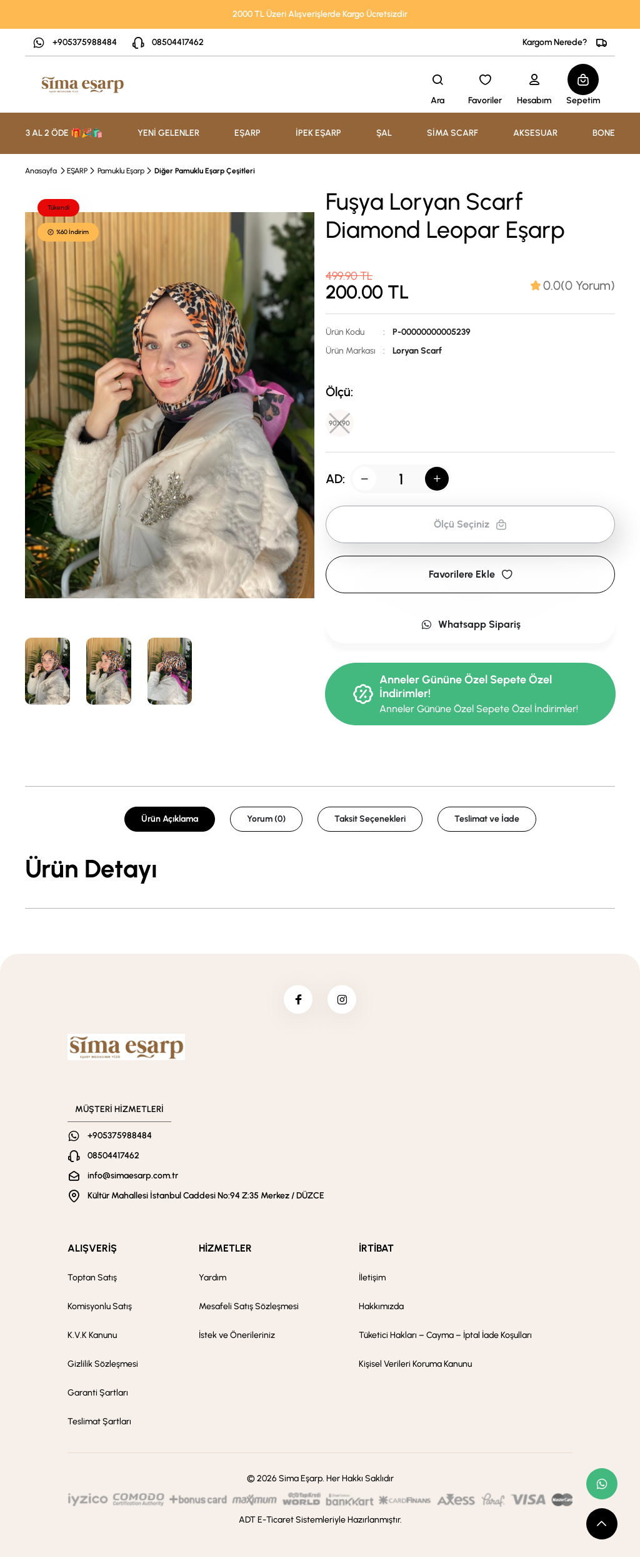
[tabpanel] (320, 871)
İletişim (372, 1282)
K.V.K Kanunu (92, 1340)
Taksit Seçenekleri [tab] (370, 821)
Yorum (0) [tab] (266, 821)
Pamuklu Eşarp (121, 170)
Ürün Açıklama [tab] (169, 821)
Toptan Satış (92, 1282)
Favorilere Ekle (470, 577)
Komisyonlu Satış (100, 1311)
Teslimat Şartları (99, 1426)
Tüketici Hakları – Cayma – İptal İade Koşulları (445, 1340)
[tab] (573, 285)
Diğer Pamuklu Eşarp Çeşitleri (204, 170)
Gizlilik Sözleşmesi (103, 1369)
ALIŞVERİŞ (92, 1253)
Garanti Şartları (98, 1397)
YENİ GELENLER (168, 133)
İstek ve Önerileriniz (237, 1340)
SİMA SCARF (452, 133)
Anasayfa (41, 170)
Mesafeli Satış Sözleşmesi (249, 1311)
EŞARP (77, 170)
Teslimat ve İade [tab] (486, 821)
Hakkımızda (381, 1311)
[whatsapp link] (602, 1483)
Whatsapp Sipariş (471, 627)
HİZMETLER (225, 1253)
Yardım (212, 1282)
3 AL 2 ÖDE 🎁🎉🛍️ (64, 133)
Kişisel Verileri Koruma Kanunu (415, 1369)
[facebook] (296, 1003)
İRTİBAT (376, 1253)
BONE (603, 133)
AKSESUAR (535, 133)
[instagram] (343, 1003)
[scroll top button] (602, 1523)
